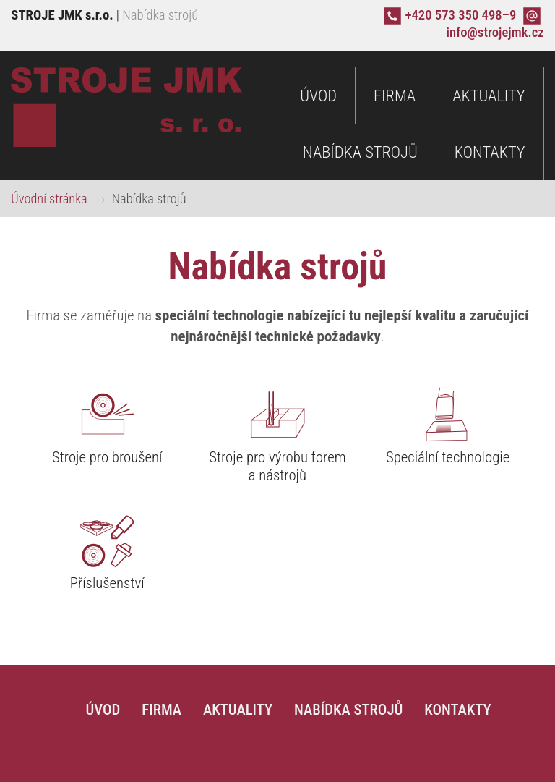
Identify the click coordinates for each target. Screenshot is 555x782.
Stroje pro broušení (107, 457)
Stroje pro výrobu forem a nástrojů (277, 466)
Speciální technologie (447, 457)
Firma (395, 95)
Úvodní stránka (49, 198)
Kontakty (490, 152)
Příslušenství (107, 583)
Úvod (318, 95)
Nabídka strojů (360, 152)
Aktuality (488, 95)
